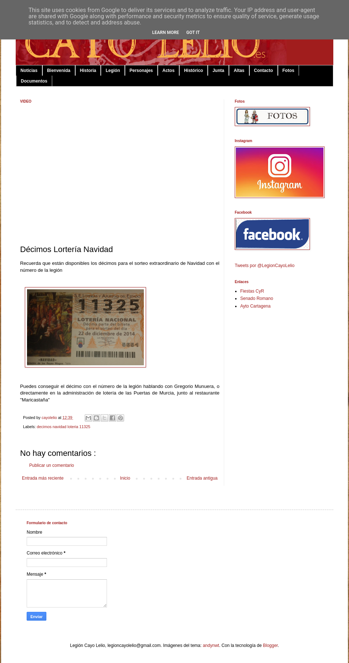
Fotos (289, 70)
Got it (193, 32)
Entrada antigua (202, 478)
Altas (239, 70)
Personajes (141, 70)
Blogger (270, 645)
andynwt (211, 645)
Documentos (34, 81)
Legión (113, 70)
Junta (218, 70)
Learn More (165, 32)
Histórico (193, 70)
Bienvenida (58, 70)
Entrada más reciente (43, 478)
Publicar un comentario (51, 465)
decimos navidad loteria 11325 (63, 426)
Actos (168, 70)
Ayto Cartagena (255, 306)
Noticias (29, 70)
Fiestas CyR (252, 291)
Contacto (263, 70)
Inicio (125, 478)
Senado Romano (256, 298)
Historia (88, 70)
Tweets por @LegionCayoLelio (265, 265)
